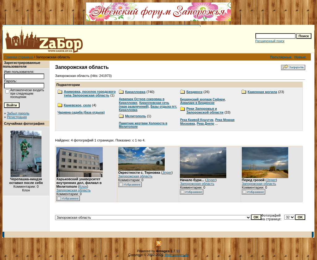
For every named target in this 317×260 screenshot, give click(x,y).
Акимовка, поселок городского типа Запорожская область (90, 93)
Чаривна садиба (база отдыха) (81, 112)
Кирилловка (135, 92)
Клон (83, 186)
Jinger (167, 172)
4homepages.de (176, 255)
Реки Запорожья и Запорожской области (205, 110)
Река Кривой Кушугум (196, 120)
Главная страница (18, 57)
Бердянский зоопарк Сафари (202, 99)
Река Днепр (205, 123)
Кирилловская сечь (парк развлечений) (144, 104)
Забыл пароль (18, 113)
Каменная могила (262, 92)
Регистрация (17, 117)
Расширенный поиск (269, 41)
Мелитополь (135, 116)
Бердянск (194, 92)
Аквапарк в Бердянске (197, 103)
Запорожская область (73, 190)
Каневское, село (77, 105)
